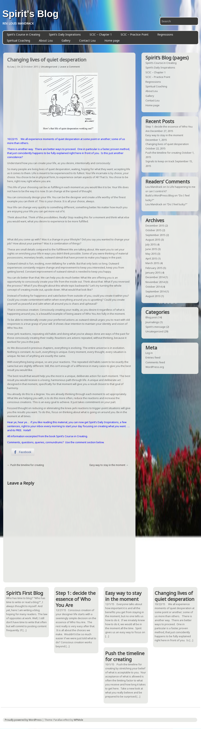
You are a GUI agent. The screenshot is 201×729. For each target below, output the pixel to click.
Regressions (165, 34)
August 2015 (152, 239)
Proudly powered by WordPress (23, 720)
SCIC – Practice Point (134, 34)
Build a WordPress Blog (159, 195)
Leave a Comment (70, 66)
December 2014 (154, 277)
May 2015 (151, 253)
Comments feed (155, 362)
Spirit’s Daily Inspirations (65, 34)
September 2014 (155, 291)
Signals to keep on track (159, 161)
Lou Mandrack (153, 187)
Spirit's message (155, 327)
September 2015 (155, 235)
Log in (149, 353)
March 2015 (152, 263)
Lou (12, 66)
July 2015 (150, 244)
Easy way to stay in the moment (107, 465)
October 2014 (153, 286)
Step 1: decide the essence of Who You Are (76, 599)
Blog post (151, 317)
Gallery (66, 40)
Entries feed (152, 357)
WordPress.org (154, 367)
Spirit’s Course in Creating (23, 34)
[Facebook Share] (22, 452)
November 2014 (155, 282)
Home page (112, 40)
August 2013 (152, 296)
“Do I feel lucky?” (177, 204)
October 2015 (153, 230)
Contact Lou (87, 40)
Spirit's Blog (30, 14)
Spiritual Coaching (18, 40)
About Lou (46, 40)
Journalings (152, 322)
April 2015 (151, 258)
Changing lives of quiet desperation (167, 144)
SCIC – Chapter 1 (101, 34)
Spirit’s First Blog (24, 593)
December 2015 (154, 225)
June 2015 (151, 249)
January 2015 (153, 272)
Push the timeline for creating (27, 465)
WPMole (78, 720)
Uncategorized (49, 66)
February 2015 (154, 268)
